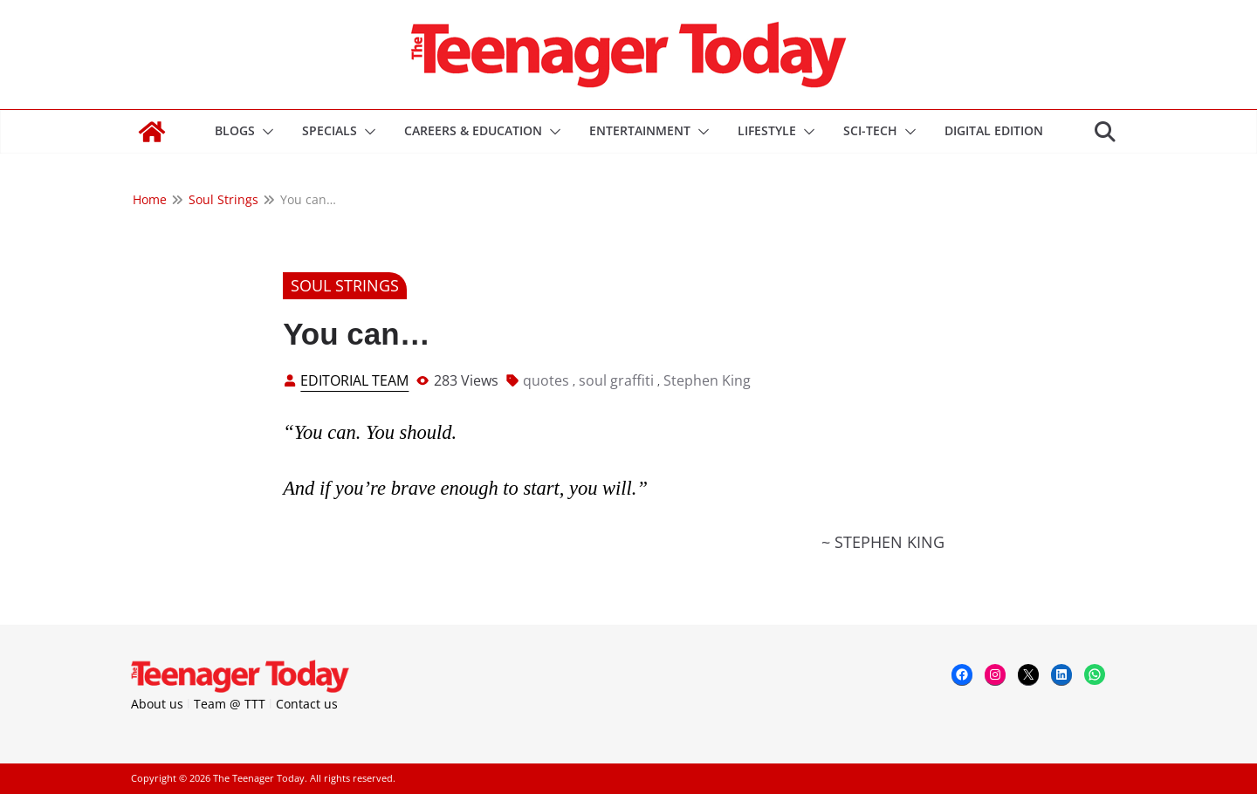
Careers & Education (473, 130)
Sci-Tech (870, 130)
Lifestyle (767, 130)
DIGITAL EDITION (993, 130)
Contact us (307, 703)
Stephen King (707, 380)
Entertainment (639, 130)
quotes (546, 380)
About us (157, 703)
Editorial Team (354, 380)
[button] (264, 132)
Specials (329, 130)
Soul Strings (345, 285)
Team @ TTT (229, 703)
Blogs (235, 130)
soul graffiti (616, 380)
